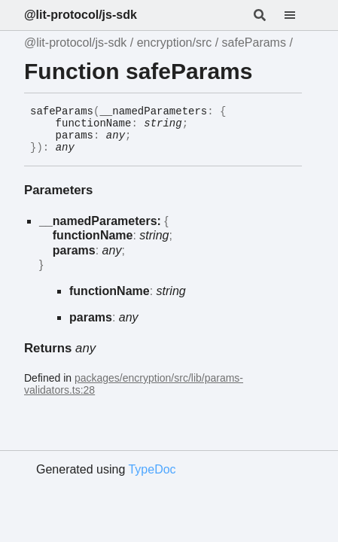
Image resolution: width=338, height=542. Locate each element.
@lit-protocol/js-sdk (80, 14)
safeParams (254, 42)
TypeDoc (151, 469)
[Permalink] (86, 148)
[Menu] (299, 15)
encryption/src (174, 42)
